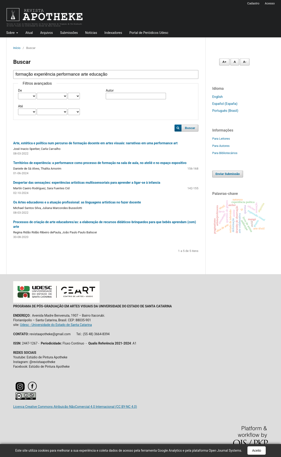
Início (16, 48)
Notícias (91, 33)
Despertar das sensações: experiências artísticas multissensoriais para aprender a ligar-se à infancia (86, 182)
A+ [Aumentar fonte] (224, 62)
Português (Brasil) (225, 111)
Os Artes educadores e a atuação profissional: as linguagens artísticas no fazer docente (77, 202)
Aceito (256, 450)
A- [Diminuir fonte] (244, 62)
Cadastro (253, 3)
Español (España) (224, 104)
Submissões (69, 33)
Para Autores (221, 146)
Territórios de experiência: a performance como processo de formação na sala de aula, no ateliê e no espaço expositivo (100, 163)
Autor (110, 90)
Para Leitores (221, 138)
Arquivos (46, 33)
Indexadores (113, 33)
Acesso (270, 3)
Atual (29, 33)
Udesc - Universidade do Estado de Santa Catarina (56, 325)
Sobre (11, 33)
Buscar (190, 128)
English (217, 97)
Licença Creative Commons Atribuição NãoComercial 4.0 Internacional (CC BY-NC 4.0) (75, 407)
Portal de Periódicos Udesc (148, 33)
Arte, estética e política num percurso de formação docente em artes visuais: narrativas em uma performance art (95, 143)
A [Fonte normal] (235, 62)
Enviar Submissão (227, 174)
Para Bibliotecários (224, 153)
